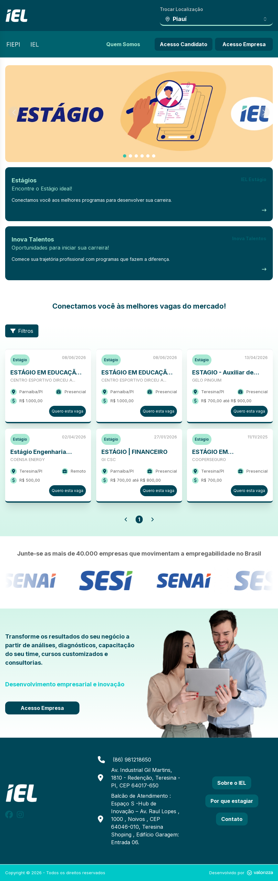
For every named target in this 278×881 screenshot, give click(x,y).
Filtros (21, 331)
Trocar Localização (181, 9)
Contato (231, 819)
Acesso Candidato (183, 44)
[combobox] (216, 19)
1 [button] (139, 519)
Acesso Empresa (244, 44)
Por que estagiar (232, 801)
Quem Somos (123, 44)
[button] (126, 519)
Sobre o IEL (231, 783)
